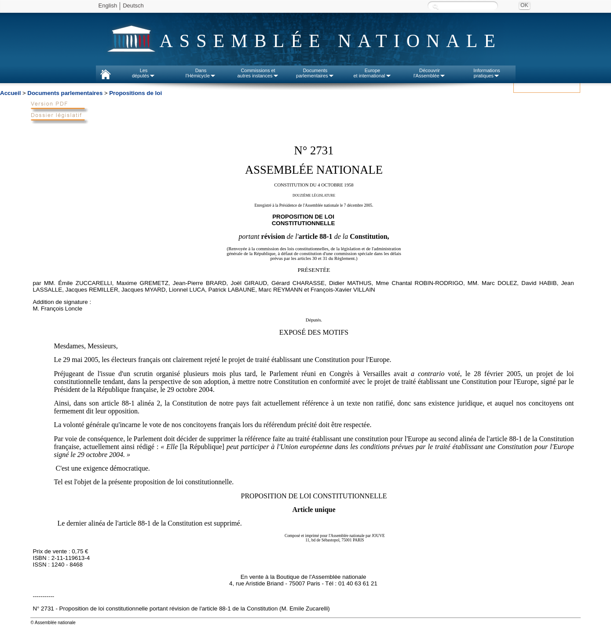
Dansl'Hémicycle (201, 73)
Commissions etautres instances (257, 73)
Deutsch (133, 5)
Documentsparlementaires (315, 73)
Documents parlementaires (64, 93)
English (108, 5)
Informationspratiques (486, 73)
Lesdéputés (143, 73)
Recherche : (435, 6)
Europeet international (372, 73)
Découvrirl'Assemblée (429, 73)
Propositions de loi (135, 93)
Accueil (10, 93)
